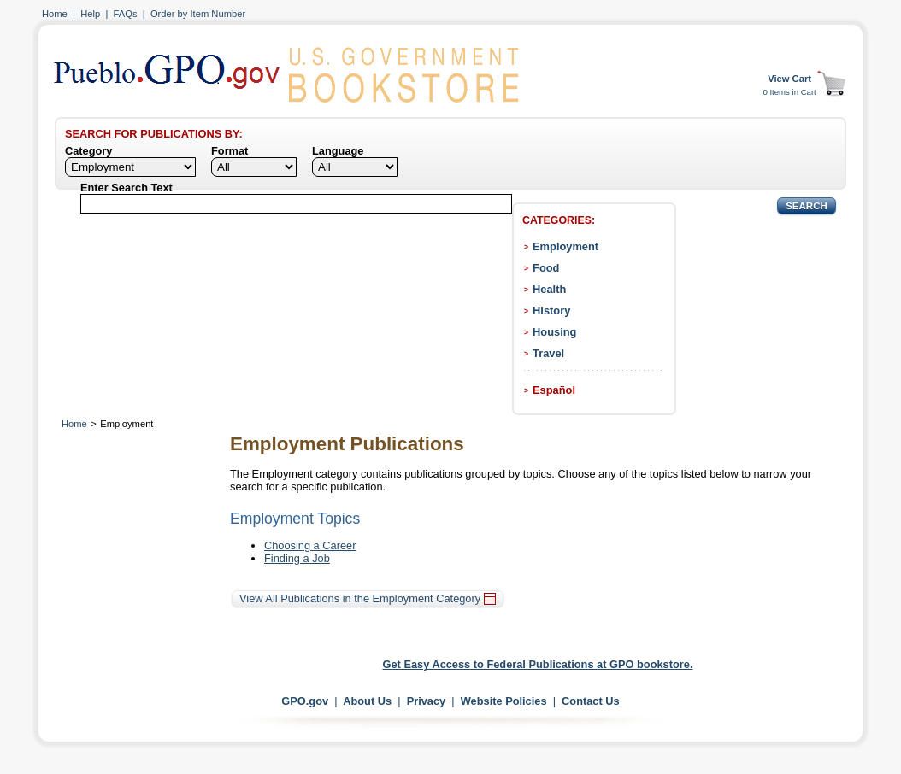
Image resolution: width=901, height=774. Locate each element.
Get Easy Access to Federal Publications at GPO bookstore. (538, 664)
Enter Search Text (126, 187)
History (551, 310)
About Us (367, 701)
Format (229, 150)
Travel (548, 353)
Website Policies (504, 701)
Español (554, 390)
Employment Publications (347, 443)
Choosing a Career (310, 545)
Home (55, 14)
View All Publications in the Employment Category (367, 598)
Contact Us (591, 701)
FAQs (126, 14)
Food (546, 267)
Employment (565, 246)
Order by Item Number (197, 14)
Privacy (426, 701)
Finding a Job (297, 558)
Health (549, 289)
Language (337, 150)
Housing (554, 331)
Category (88, 150)
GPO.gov (304, 701)
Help (90, 14)
